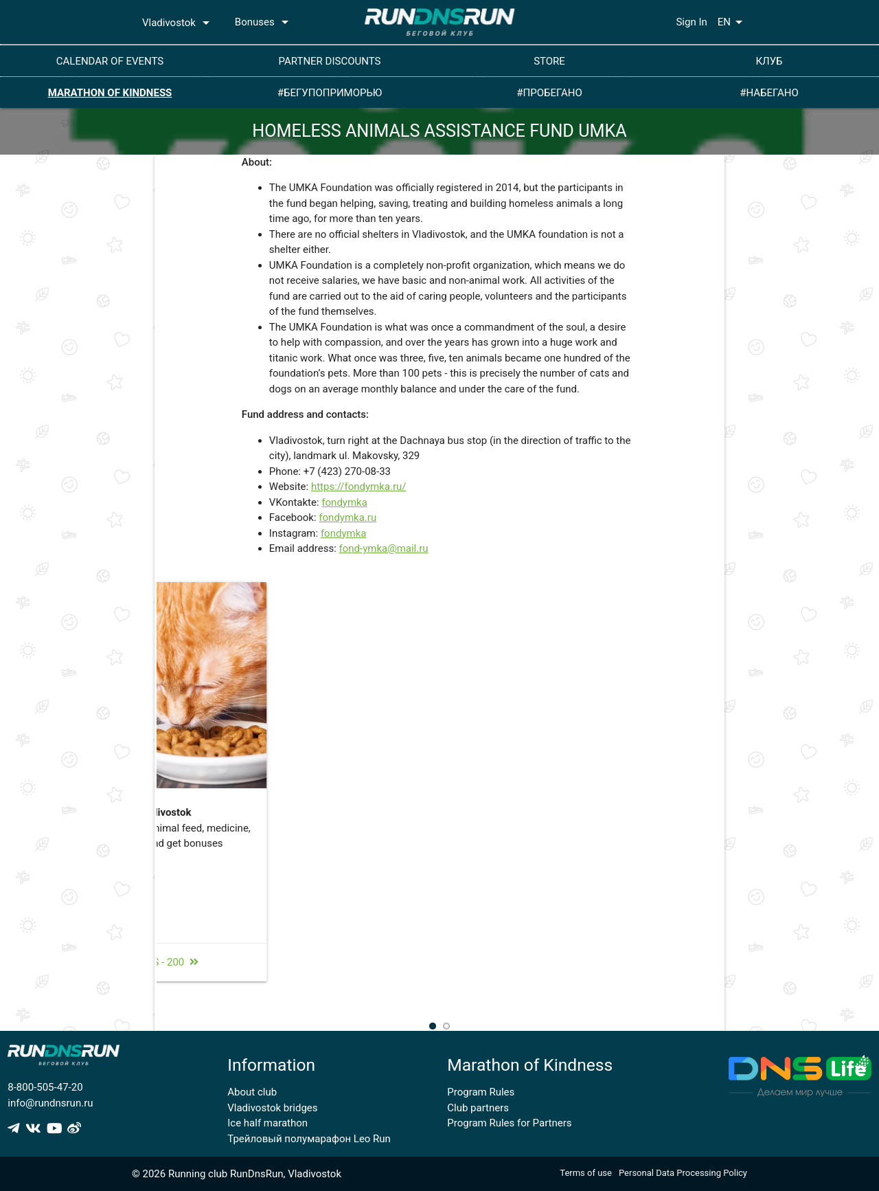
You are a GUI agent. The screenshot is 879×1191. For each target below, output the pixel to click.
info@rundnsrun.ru (50, 1103)
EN (732, 22)
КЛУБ (768, 61)
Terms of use (586, 1173)
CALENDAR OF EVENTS (109, 61)
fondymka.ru (347, 517)
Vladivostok (178, 23)
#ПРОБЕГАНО (549, 93)
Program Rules (480, 1092)
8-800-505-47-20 (45, 1087)
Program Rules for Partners (509, 1123)
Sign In (691, 22)
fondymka (344, 502)
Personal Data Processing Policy (683, 1173)
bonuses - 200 (431, 978)
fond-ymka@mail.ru (384, 548)
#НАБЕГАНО (769, 93)
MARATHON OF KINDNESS (110, 93)
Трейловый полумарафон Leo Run (309, 1139)
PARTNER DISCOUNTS (330, 61)
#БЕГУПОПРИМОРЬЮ (330, 93)
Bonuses (264, 22)
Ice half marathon (267, 1123)
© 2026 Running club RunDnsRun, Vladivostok (236, 1174)
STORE (549, 61)
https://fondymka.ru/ (359, 486)
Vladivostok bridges (272, 1108)
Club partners (478, 1108)
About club (252, 1092)
